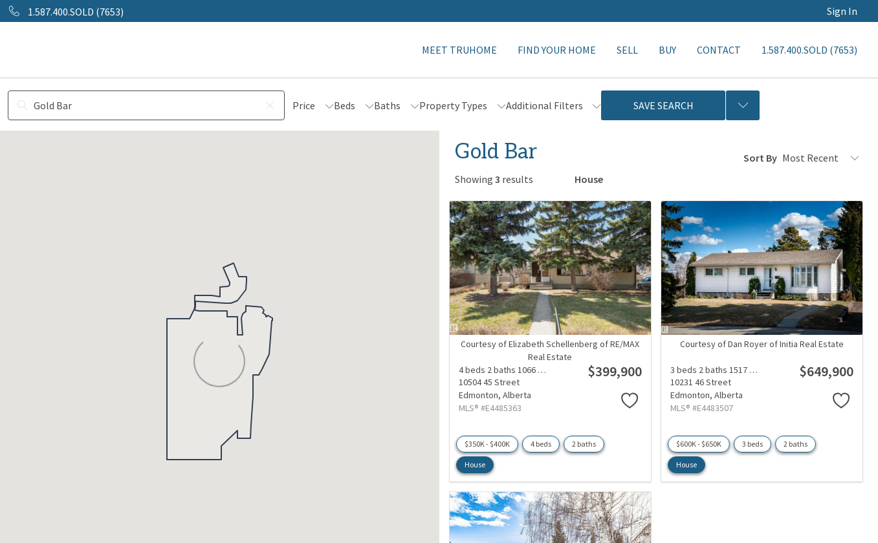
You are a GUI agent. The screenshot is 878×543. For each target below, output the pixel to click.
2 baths (584, 444)
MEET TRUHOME (459, 49)
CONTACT (719, 49)
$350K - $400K (487, 444)
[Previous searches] (743, 105)
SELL (627, 49)
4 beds (541, 444)
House (475, 464)
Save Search (663, 105)
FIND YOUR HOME (557, 49)
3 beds (752, 444)
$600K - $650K (698, 444)
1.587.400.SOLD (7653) (809, 49)
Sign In (842, 11)
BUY (667, 49)
